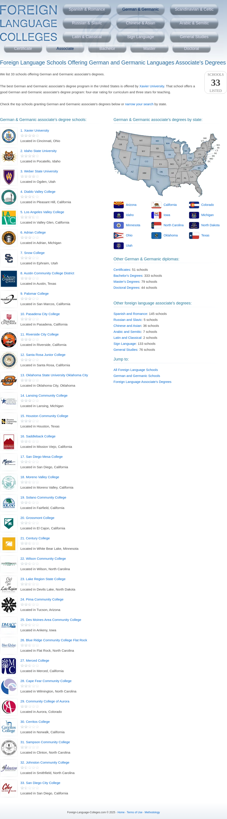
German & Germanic (140, 9)
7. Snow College (32, 253)
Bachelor (107, 48)
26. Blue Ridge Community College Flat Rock (53, 640)
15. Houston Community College (44, 416)
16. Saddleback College (37, 436)
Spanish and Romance (130, 314)
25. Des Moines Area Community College (50, 620)
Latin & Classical (87, 37)
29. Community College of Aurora (44, 701)
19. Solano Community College (43, 497)
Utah (129, 245)
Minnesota (133, 225)
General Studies (194, 37)
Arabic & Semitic (194, 23)
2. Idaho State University (38, 151)
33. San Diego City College (40, 783)
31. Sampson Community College (45, 742)
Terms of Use (135, 812)
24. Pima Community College (41, 599)
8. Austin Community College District (47, 273)
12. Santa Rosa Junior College (42, 355)
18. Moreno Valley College (39, 477)
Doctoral (191, 48)
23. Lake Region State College (42, 579)
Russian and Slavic (128, 320)
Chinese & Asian (140, 23)
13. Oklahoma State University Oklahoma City (54, 375)
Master (149, 48)
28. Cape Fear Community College (46, 681)
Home (121, 812)
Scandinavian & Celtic (194, 9)
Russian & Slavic (87, 23)
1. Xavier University (34, 130)
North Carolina (174, 225)
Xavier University (151, 86)
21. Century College (35, 538)
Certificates (122, 269)
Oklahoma (171, 235)
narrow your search (139, 104)
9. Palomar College (34, 293)
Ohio (129, 235)
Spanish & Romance (87, 9)
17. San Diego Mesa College (41, 456)
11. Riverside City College (39, 334)
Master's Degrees (126, 281)
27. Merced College (34, 660)
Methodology (152, 812)
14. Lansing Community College (44, 395)
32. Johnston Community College (44, 762)
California (170, 205)
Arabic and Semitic (127, 331)
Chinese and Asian (127, 326)
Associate (65, 48)
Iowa (167, 215)
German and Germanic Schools (137, 376)
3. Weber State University (39, 171)
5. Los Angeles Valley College (42, 212)
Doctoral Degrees (126, 287)
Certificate (23, 48)
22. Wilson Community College (43, 558)
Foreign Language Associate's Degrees (142, 382)
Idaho (130, 215)
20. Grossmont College (37, 518)
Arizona (131, 205)
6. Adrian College (33, 232)
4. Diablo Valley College (37, 191)
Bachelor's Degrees (128, 275)
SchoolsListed (216, 83)
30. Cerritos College (35, 721)
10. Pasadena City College (40, 314)
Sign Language (140, 37)
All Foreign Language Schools (136, 370)
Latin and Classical (127, 337)
